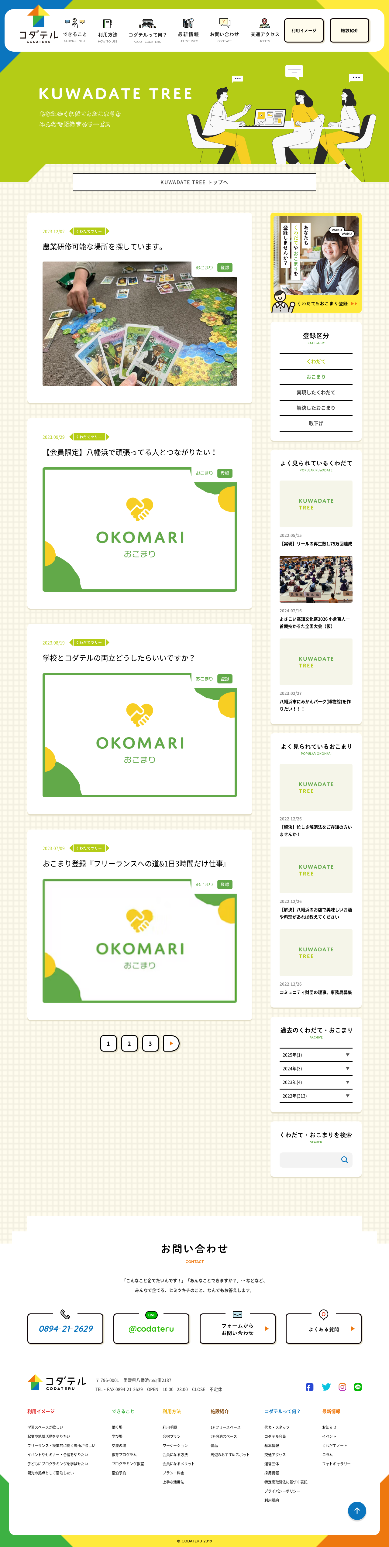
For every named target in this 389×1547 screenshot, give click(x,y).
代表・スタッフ (276, 1427)
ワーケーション (175, 1445)
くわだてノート (334, 1445)
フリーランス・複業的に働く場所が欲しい (61, 1445)
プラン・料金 (173, 1473)
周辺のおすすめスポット (230, 1454)
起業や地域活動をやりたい (48, 1436)
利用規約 (271, 1500)
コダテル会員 (275, 1436)
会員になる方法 (175, 1454)
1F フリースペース (226, 1427)
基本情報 (271, 1445)
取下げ (316, 423)
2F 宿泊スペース (224, 1436)
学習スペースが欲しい (45, 1427)
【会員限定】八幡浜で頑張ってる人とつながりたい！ (130, 452)
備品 (214, 1445)
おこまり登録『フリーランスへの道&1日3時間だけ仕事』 (136, 863)
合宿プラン (172, 1436)
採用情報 (271, 1473)
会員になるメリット (179, 1464)
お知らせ (329, 1427)
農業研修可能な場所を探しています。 (105, 246)
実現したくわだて (316, 392)
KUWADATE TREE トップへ (194, 182)
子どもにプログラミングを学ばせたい (57, 1464)
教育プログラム (124, 1454)
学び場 (117, 1436)
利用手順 (170, 1427)
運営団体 (271, 1464)
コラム (327, 1454)
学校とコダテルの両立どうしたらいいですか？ (119, 658)
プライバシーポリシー (282, 1491)
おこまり (316, 377)
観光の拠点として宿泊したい (50, 1473)
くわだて (316, 361)
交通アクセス (275, 1454)
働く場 (117, 1427)
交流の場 (119, 1445)
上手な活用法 (173, 1482)
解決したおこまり (316, 408)
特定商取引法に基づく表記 (285, 1482)
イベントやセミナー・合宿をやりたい (57, 1454)
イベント (329, 1436)
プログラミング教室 (128, 1464)
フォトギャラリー (336, 1464)
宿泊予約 (119, 1473)
